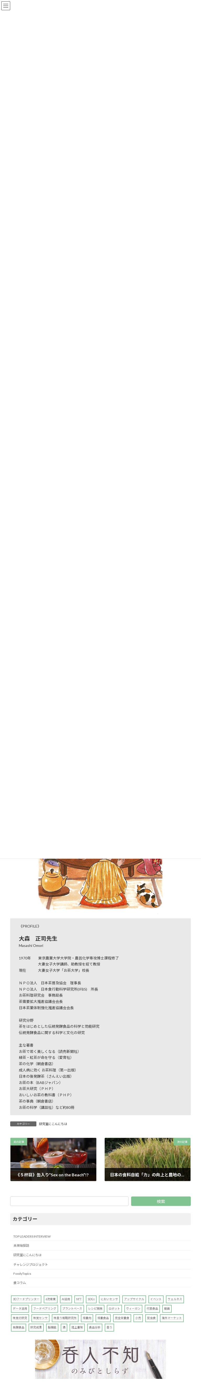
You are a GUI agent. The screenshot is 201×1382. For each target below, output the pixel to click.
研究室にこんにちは (53, 1124)
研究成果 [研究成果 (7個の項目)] (36, 1327)
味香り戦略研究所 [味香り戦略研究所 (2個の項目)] (65, 1317)
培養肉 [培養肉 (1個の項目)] (87, 1317)
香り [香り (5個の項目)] (109, 1327)
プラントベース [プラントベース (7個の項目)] (72, 1308)
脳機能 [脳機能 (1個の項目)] (52, 1327)
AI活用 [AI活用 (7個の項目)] (66, 1299)
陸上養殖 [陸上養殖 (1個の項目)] (77, 1327)
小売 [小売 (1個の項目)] (138, 1317)
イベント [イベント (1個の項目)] (156, 1299)
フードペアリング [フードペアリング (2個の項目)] (44, 1308)
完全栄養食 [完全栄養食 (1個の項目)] (122, 1317)
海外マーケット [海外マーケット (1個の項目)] (172, 1317)
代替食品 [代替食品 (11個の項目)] (152, 1308)
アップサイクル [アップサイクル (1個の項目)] (134, 1299)
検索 (161, 1201)
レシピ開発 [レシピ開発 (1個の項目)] (95, 1308)
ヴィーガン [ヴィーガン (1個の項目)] (133, 1308)
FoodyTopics (22, 1274)
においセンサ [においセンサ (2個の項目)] (109, 1299)
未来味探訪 (21, 1246)
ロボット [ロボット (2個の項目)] (114, 1308)
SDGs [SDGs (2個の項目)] (91, 1299)
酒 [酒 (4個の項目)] (64, 1327)
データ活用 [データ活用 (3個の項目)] (20, 1308)
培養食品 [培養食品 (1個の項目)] (103, 1317)
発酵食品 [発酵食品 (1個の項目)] (18, 1327)
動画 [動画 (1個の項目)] (167, 1308)
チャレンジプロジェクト (30, 1264)
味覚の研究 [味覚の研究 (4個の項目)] (20, 1317)
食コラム (19, 1283)
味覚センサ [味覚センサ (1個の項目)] (40, 1317)
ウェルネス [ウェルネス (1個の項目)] (175, 1299)
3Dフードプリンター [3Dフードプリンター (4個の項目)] (26, 1299)
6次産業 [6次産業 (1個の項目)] (51, 1299)
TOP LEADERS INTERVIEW (32, 1236)
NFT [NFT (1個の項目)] (79, 1299)
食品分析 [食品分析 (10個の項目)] (94, 1327)
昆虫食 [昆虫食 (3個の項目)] (151, 1317)
